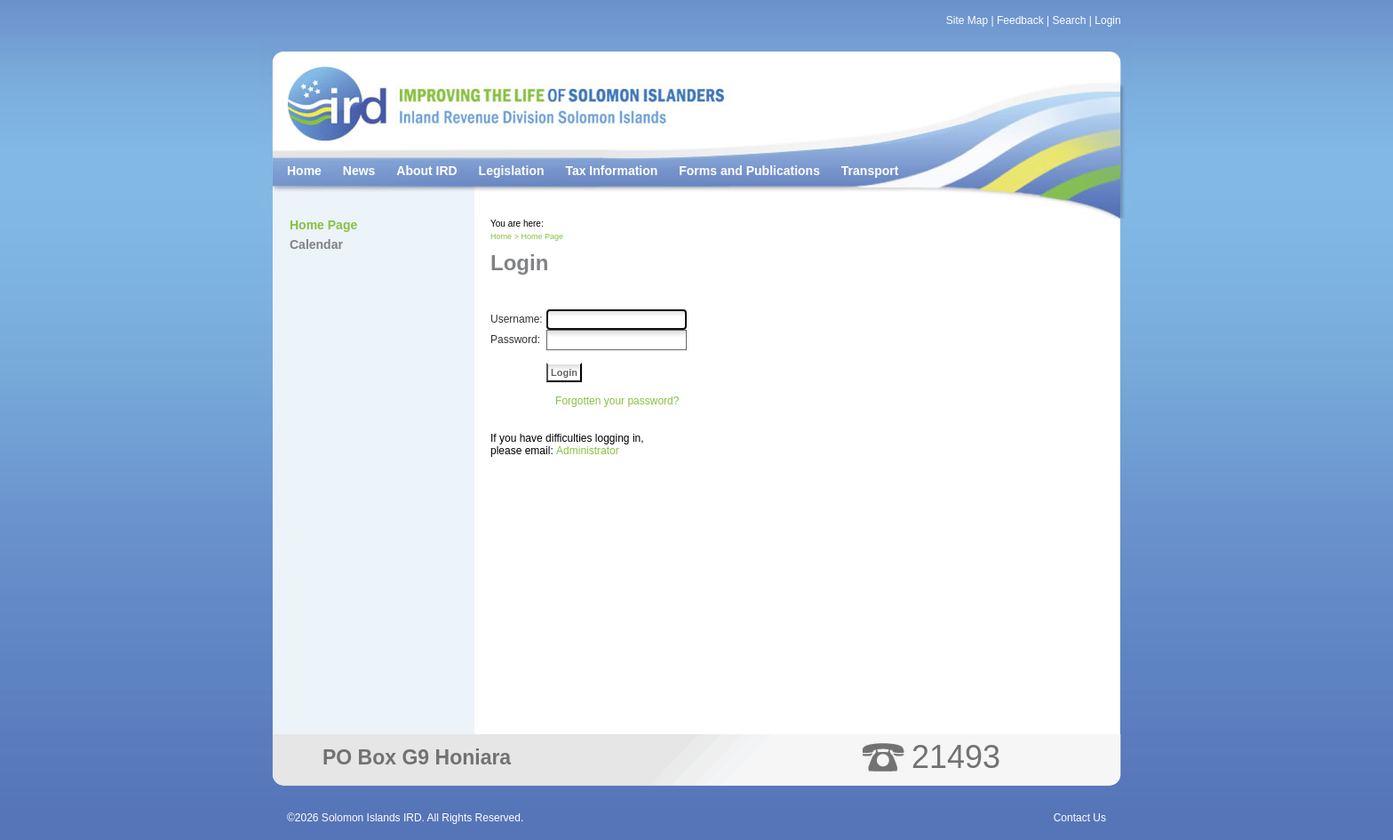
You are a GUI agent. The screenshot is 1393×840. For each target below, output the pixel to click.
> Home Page (538, 236)
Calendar (316, 244)
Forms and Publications (749, 171)
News (359, 171)
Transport (870, 171)
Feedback (1020, 20)
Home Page (323, 225)
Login (1107, 20)
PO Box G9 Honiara (416, 757)
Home (304, 171)
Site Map (967, 20)
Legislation (512, 171)
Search (1069, 20)
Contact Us (1080, 818)
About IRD (426, 171)
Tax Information (611, 171)
